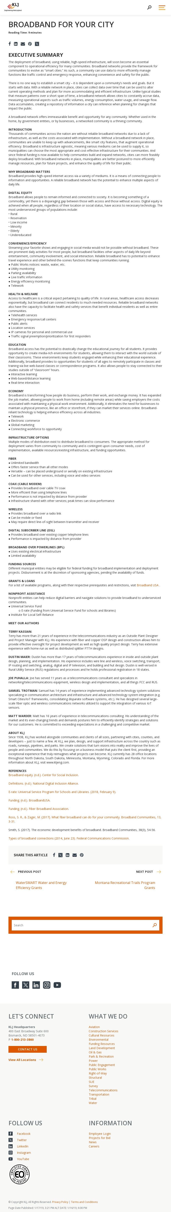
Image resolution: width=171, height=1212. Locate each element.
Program (48, 792)
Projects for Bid (99, 1138)
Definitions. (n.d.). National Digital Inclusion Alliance (43, 783)
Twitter (22, 1140)
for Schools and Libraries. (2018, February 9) (84, 792)
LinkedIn (22, 1146)
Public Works (97, 1069)
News (93, 1142)
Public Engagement (102, 1065)
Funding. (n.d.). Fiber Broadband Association (38, 809)
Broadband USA (148, 585)
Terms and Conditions (84, 1202)
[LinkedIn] (16, 44)
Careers (94, 1146)
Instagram (24, 1153)
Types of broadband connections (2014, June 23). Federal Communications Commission (68, 838)
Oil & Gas (95, 1052)
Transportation (99, 1094)
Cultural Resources (101, 1035)
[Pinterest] (30, 44)
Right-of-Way (98, 1073)
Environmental (98, 1040)
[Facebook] (9, 44)
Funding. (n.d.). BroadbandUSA (29, 800)
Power (93, 1061)
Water (93, 1103)
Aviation (94, 1027)
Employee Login (100, 1134)
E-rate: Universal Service (25, 792)
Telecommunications (103, 1090)
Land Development (102, 1048)
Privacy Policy (60, 1202)
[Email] (23, 44)
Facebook (23, 1134)
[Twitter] (37, 44)
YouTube (23, 1159)
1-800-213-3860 (22, 1040)
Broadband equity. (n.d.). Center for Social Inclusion (43, 775)
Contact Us (27, 1049)
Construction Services (103, 1031)
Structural (95, 1078)
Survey (93, 1086)
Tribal (92, 1099)
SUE (91, 1082)
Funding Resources (102, 1044)
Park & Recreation (101, 1056)
